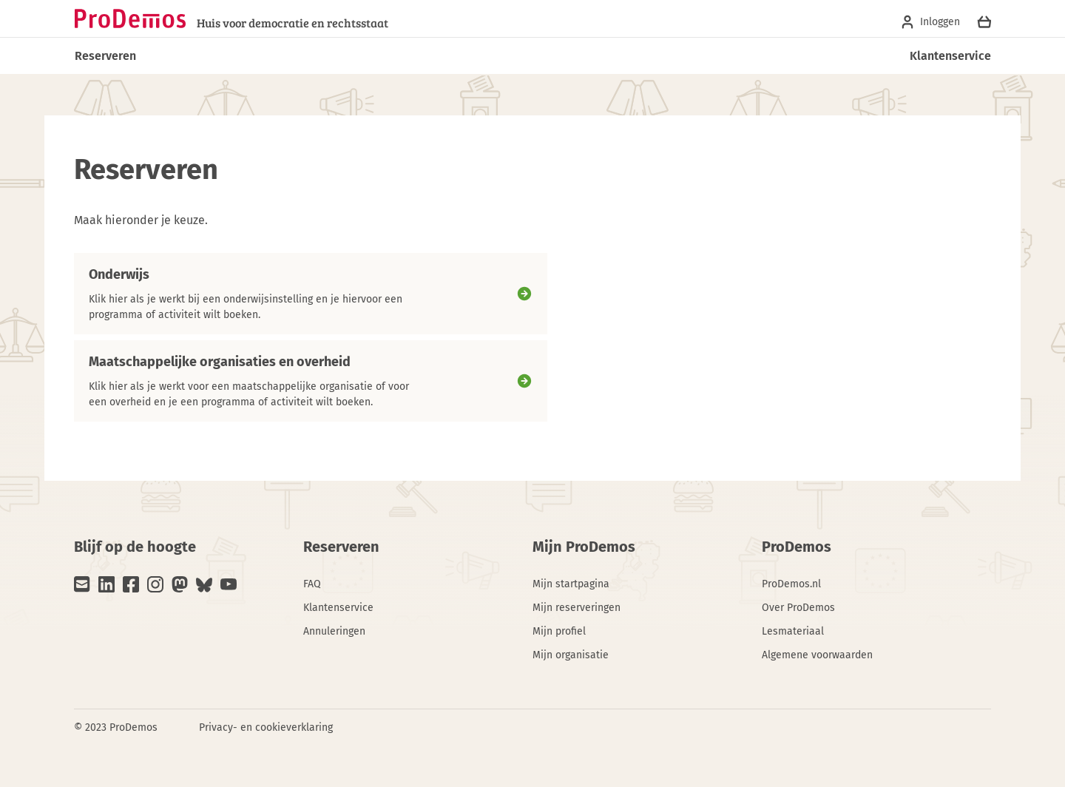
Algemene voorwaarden (817, 655)
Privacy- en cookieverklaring (266, 727)
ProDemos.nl (791, 584)
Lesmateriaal (793, 631)
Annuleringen (334, 631)
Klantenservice (950, 56)
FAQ (312, 584)
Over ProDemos (798, 607)
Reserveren (105, 56)
